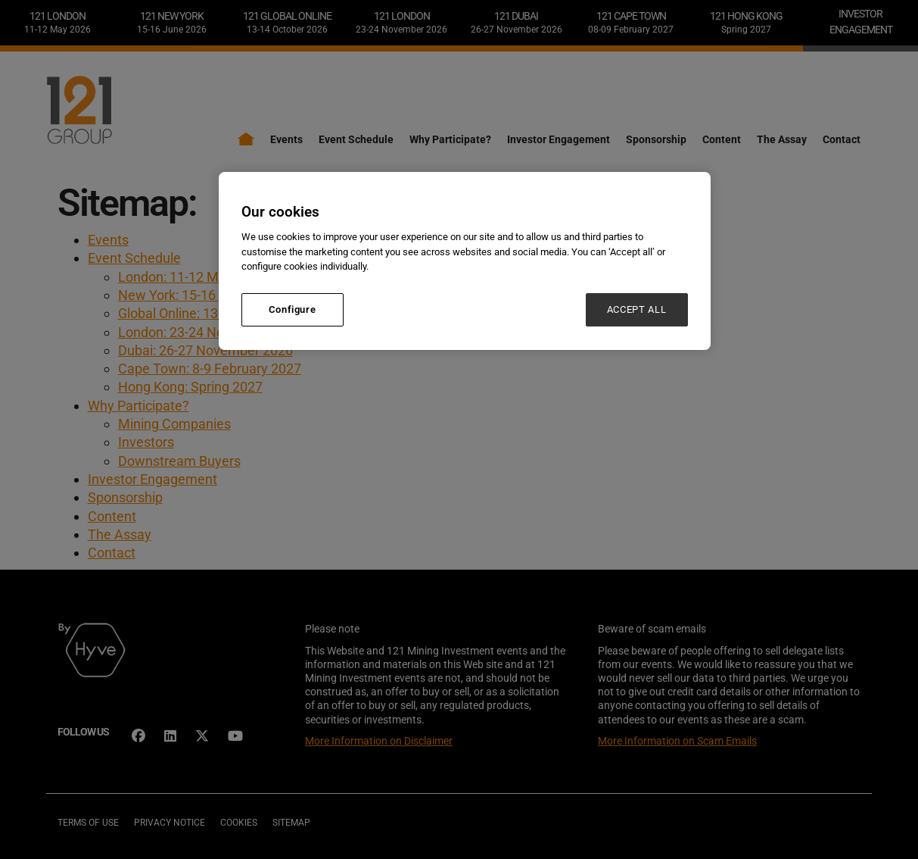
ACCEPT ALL (637, 309)
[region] (465, 261)
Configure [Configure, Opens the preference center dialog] (292, 309)
